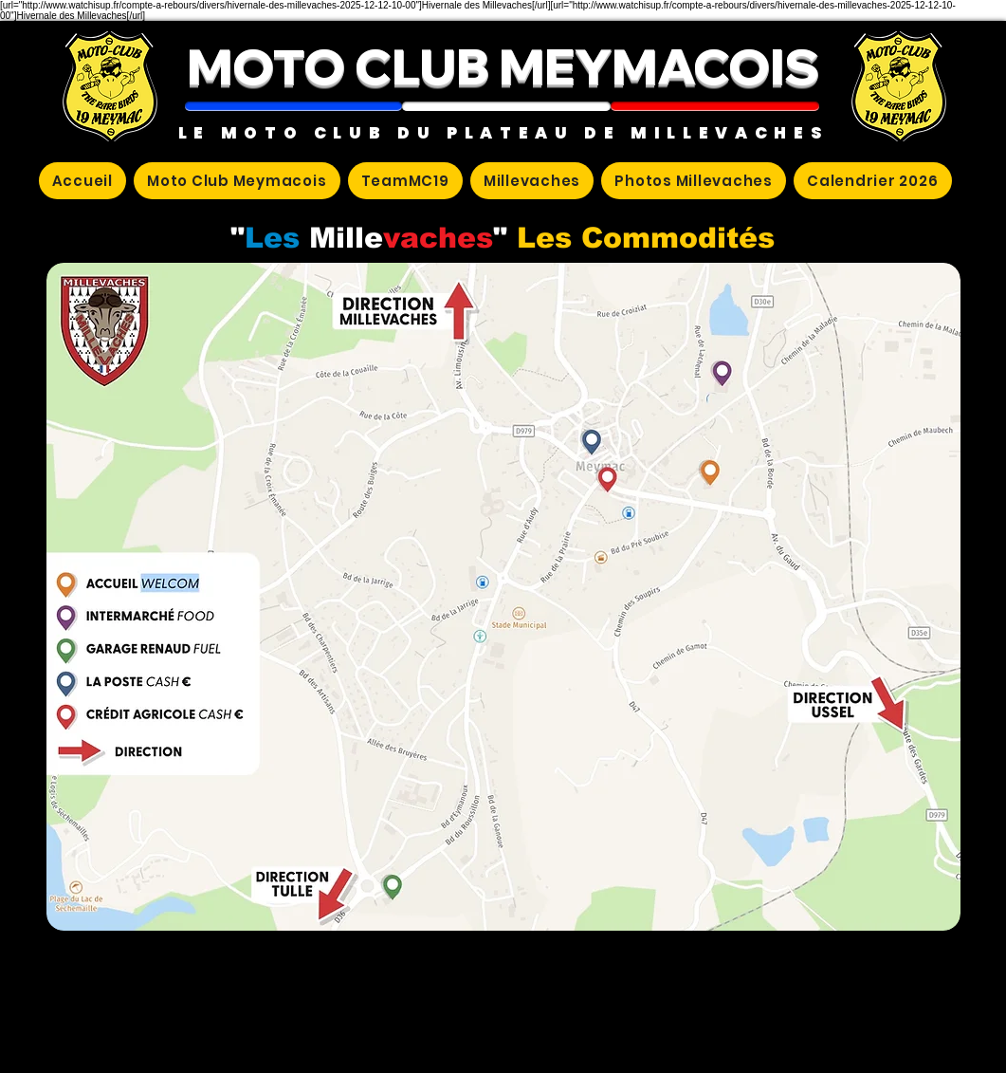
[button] (293, 106)
